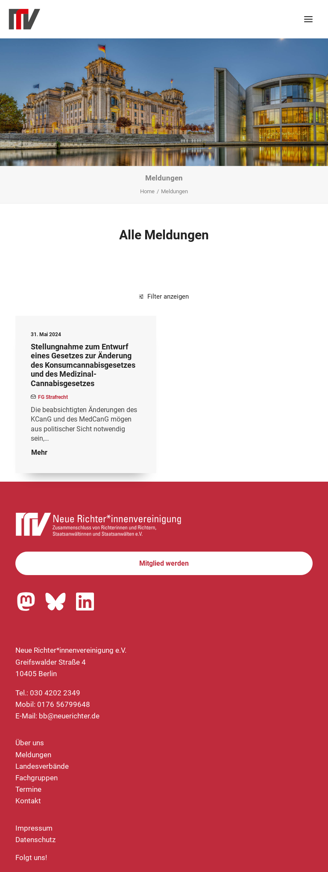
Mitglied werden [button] (164, 563)
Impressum (34, 828)
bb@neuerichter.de (69, 716)
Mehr (39, 452)
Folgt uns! (31, 857)
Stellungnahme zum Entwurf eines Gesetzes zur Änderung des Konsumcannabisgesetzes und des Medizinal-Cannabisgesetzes (83, 365)
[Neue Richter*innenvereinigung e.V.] (83, 19)
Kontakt (28, 800)
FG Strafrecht (53, 397)
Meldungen (33, 754)
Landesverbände (42, 766)
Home (147, 191)
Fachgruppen (36, 777)
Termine (28, 789)
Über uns (29, 742)
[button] (308, 19)
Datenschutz (35, 839)
